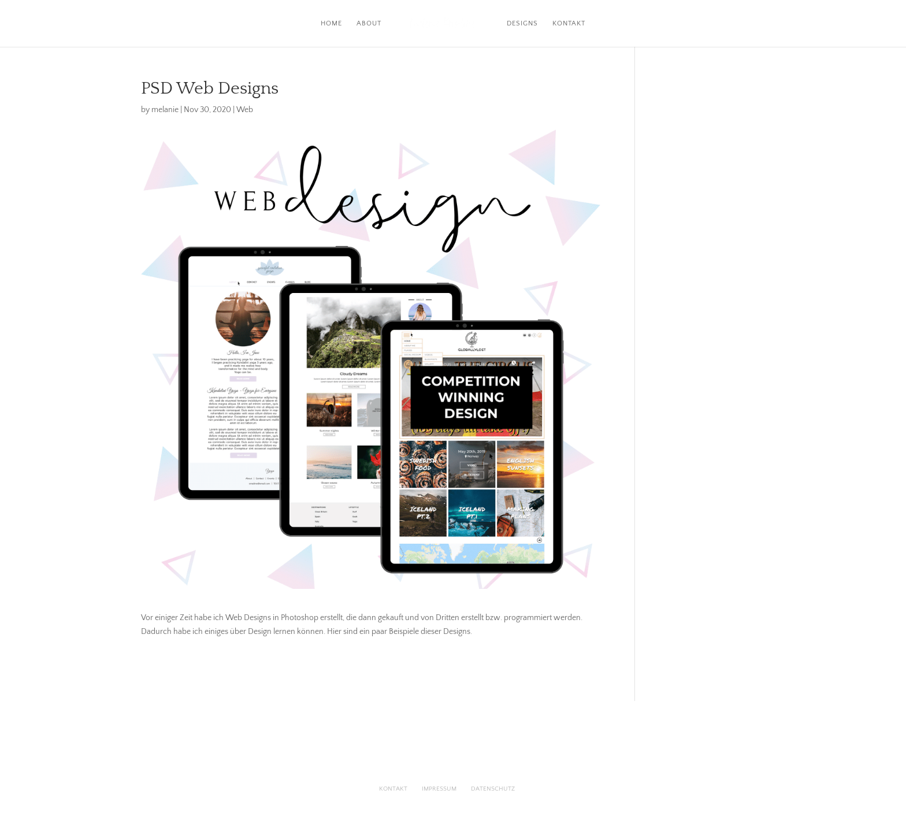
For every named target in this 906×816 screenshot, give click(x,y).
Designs (522, 23)
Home (331, 23)
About (369, 23)
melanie (165, 109)
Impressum (439, 788)
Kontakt (568, 23)
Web (244, 109)
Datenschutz (493, 788)
